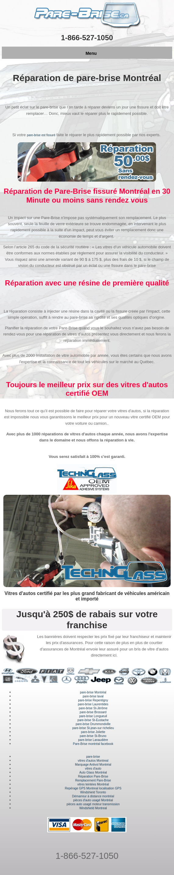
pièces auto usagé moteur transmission (93, 804)
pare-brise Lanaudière (93, 740)
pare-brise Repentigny (93, 700)
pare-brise (93, 756)
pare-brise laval (93, 696)
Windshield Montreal (93, 808)
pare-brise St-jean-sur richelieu (93, 728)
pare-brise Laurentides (93, 704)
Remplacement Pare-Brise (93, 780)
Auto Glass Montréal (93, 772)
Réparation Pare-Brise (93, 776)
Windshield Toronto (93, 792)
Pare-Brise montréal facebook (93, 744)
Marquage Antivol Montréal (93, 764)
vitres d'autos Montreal (93, 760)
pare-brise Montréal (93, 692)
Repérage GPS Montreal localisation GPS (93, 788)
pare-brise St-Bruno (93, 736)
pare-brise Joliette (93, 732)
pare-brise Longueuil (93, 716)
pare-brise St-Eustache (92, 720)
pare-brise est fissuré (41, 135)
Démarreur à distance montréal (93, 796)
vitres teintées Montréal (93, 784)
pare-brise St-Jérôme (93, 708)
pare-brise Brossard (93, 712)
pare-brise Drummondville (93, 724)
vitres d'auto (93, 768)
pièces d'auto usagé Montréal (93, 800)
